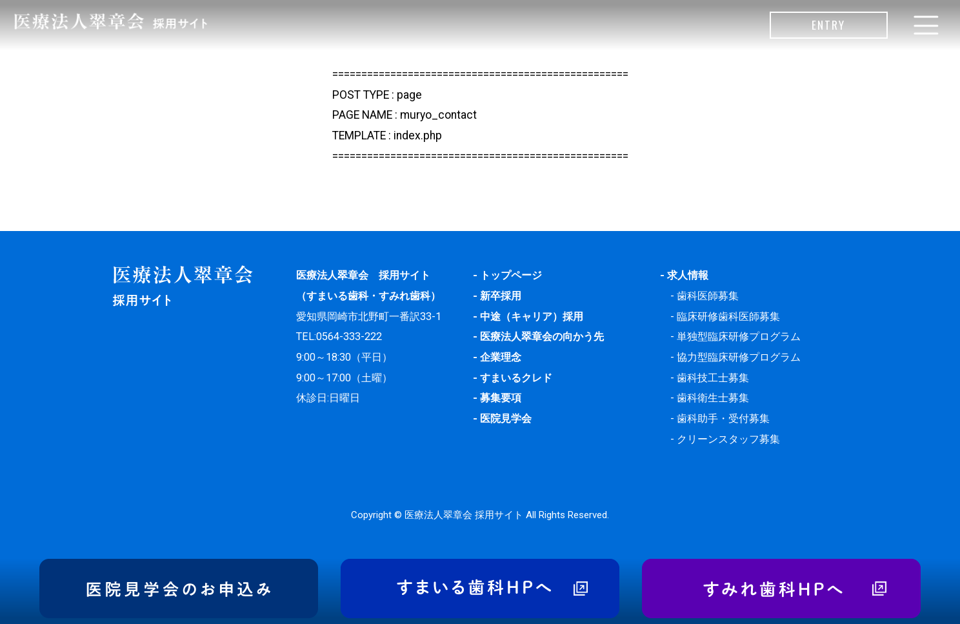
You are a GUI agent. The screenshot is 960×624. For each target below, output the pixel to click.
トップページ (511, 275)
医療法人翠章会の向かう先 (542, 336)
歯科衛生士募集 (713, 398)
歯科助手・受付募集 (723, 418)
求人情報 (687, 275)
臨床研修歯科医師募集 (728, 316)
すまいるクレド (516, 378)
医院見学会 (506, 418)
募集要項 (500, 398)
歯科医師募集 (708, 296)
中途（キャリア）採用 (531, 316)
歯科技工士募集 (713, 378)
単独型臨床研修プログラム (739, 336)
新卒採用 (500, 296)
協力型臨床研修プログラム (739, 357)
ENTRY (828, 24)
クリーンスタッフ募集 (728, 439)
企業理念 (500, 357)
